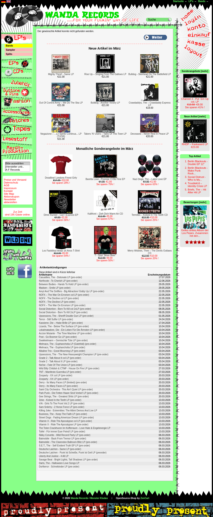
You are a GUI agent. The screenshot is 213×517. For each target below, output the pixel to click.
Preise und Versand (15, 179)
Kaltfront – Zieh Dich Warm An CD (105, 213)
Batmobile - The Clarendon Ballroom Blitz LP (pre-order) (68, 442)
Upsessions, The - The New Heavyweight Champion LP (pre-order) (73, 354)
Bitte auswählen (17, 163)
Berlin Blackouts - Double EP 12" (198, 162)
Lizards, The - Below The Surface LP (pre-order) (64, 326)
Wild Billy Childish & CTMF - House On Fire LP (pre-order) (69, 368)
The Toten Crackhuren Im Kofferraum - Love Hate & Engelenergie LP (74, 428)
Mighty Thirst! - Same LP (61, 74)
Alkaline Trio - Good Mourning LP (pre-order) (62, 351)
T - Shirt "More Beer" (105, 255)
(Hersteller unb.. (17, 166)
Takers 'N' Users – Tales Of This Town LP (105, 134)
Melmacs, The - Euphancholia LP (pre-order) (62, 347)
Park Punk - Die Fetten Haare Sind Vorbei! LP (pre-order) (68, 393)
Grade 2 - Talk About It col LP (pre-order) (60, 358)
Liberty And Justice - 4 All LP (54, 456)
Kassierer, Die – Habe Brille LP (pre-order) (61, 323)
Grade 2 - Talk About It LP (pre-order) (58, 361)
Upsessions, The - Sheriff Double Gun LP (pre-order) (66, 316)
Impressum (10, 188)
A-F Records (17, 169)
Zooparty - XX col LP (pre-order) (55, 375)
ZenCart (144, 498)
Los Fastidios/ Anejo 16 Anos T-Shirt (61, 250)
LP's (190, 1)
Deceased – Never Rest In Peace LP (150, 134)
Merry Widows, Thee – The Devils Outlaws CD (150, 252)
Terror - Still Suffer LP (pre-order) (56, 319)
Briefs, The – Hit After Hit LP (197, 191)
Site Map (9, 193)
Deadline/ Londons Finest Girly (61, 177)
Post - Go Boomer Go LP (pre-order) (58, 337)
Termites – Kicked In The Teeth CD (150, 215)
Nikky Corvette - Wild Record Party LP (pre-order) (64, 435)
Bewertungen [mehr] (195, 202)
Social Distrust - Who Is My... (197, 178)
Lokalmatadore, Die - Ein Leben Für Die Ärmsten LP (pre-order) (72, 330)
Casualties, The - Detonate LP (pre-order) (60, 277)
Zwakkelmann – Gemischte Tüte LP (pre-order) (63, 340)
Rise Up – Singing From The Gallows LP (105, 74)
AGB (6, 185)
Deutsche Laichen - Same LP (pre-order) (60, 449)
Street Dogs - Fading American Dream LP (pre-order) (66, 417)
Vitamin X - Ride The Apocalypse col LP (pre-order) (65, 421)
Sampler (10, 50)
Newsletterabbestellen (10, 201)
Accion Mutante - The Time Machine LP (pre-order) (65, 333)
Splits (9, 54)
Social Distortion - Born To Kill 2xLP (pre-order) (63, 312)
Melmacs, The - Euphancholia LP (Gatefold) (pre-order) (67, 344)
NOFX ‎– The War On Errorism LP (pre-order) (62, 305)
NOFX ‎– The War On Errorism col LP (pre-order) (64, 295)
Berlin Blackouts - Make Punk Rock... (198, 170)
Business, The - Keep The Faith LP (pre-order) (63, 414)
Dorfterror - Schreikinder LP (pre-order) (59, 466)
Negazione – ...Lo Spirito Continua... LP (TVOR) (61, 135)
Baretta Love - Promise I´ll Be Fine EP (105, 179)
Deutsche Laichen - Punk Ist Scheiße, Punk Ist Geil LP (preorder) (72, 452)
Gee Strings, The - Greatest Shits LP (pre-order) (64, 396)
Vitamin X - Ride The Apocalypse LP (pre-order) (63, 424)
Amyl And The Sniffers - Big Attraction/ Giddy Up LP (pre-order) (71, 291)
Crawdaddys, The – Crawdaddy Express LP (150, 104)
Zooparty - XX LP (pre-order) (54, 379)
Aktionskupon (11, 196)
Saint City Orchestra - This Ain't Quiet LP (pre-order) (66, 389)
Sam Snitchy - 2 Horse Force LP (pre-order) (61, 407)
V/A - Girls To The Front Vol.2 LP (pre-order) (61, 403)
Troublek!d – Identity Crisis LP (197, 184)
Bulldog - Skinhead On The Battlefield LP (149, 74)
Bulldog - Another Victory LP (105, 102)
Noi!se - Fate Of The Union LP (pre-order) (60, 365)
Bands (202, 1)
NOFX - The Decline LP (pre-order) (57, 302)
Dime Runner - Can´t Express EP (61, 215)
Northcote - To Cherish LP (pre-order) (58, 281)
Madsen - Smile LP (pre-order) (54, 288)
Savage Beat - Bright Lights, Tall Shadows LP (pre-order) (68, 459)
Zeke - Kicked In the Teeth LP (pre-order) (60, 400)
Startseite (178, 1)
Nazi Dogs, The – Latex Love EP (150, 179)
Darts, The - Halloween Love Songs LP (59, 463)
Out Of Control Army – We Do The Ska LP (61, 102)
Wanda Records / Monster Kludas (89, 498)
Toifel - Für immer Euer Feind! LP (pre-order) (62, 431)
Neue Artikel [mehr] (195, 116)
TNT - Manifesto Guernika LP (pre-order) (60, 372)
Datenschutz (11, 182)
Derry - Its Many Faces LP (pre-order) (58, 386)
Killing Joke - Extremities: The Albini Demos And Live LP (68, 410)
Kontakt (8, 191)
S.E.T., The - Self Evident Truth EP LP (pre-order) (64, 445)
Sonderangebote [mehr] (195, 71)
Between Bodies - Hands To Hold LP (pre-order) (63, 284)
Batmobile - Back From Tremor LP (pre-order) (62, 438)
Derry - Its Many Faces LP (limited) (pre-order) (63, 382)
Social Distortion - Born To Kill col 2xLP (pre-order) (65, 309)
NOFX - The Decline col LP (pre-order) (59, 298)
